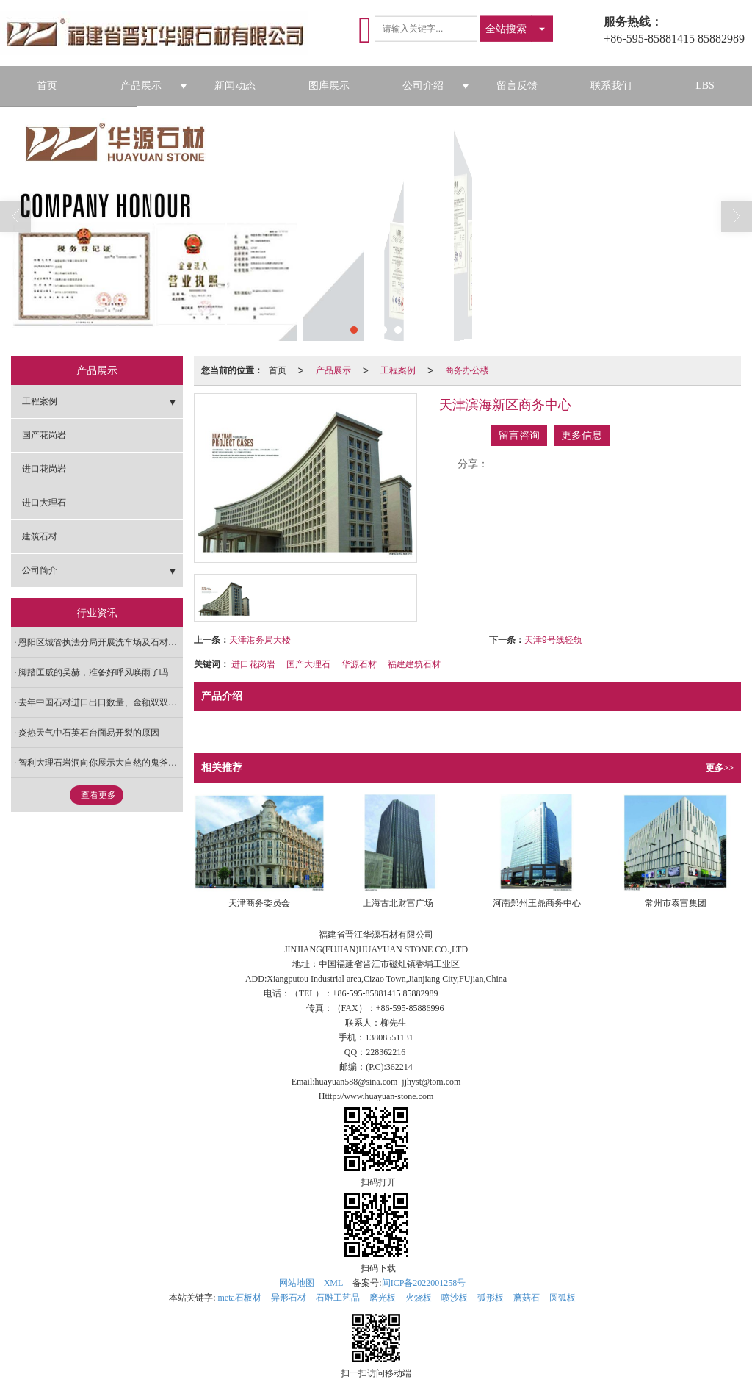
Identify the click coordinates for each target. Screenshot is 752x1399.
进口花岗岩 (253, 664)
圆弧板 (562, 1297)
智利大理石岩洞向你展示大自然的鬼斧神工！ (100, 763)
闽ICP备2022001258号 (424, 1283)
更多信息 (581, 435)
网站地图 (296, 1283)
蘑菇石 (526, 1297)
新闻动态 (235, 85)
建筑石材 (39, 536)
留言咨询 (519, 435)
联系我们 (611, 85)
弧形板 (490, 1297)
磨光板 (382, 1297)
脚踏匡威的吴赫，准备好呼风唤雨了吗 (93, 672)
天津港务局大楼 (260, 640)
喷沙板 (454, 1297)
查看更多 (98, 795)
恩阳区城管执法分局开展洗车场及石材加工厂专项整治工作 (100, 642)
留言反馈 (517, 85)
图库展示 (329, 85)
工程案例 (398, 370)
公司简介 (39, 570)
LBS (705, 85)
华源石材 (359, 664)
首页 (47, 85)
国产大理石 (308, 664)
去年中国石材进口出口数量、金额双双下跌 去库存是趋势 (100, 702)
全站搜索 (506, 29)
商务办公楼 (467, 370)
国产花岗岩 (44, 435)
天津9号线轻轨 (553, 640)
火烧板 (418, 1297)
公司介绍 (423, 85)
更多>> (720, 768)
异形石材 (288, 1297)
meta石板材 (239, 1297)
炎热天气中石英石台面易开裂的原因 (88, 732)
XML (334, 1283)
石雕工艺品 (338, 1297)
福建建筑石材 (414, 664)
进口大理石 (44, 502)
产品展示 (141, 85)
